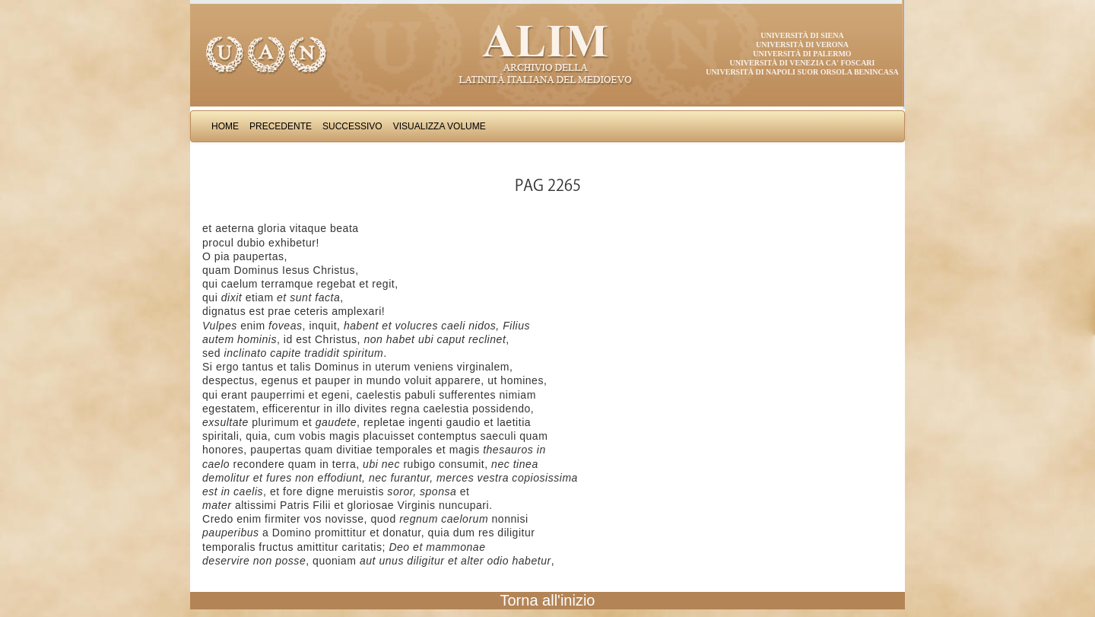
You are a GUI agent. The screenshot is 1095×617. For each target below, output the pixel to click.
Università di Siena (801, 35)
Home (225, 126)
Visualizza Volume (439, 126)
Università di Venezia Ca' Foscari (802, 63)
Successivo (352, 126)
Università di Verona (802, 44)
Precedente (280, 126)
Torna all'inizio (547, 600)
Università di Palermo (802, 53)
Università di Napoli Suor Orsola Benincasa (802, 72)
